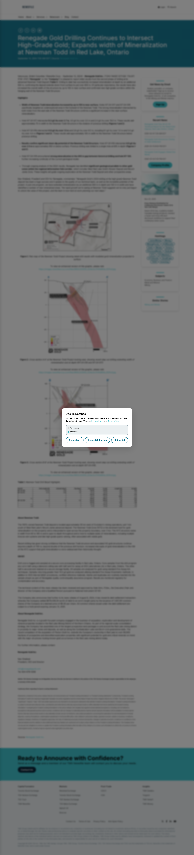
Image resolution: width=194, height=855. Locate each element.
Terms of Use (114, 421)
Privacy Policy (97, 421)
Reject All (119, 440)
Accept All (74, 440)
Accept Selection (97, 440)
